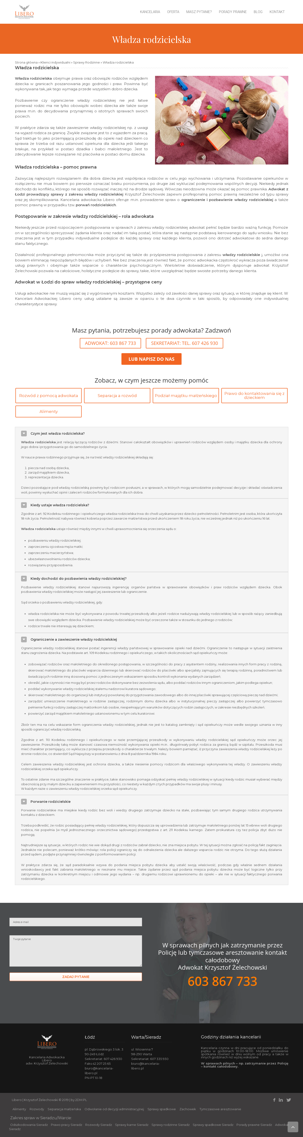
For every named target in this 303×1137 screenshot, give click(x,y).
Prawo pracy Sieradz (66, 1125)
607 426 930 (113, 1059)
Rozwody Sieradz (98, 1125)
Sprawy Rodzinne (86, 62)
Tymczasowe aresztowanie (220, 1109)
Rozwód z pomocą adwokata (48, 395)
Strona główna (26, 62)
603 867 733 (223, 981)
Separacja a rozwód (117, 395)
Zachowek (187, 1109)
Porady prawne (233, 12)
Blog (258, 12)
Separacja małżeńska (64, 1109)
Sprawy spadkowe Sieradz (213, 1125)
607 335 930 (159, 1059)
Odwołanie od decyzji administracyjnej (114, 1109)
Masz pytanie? (199, 12)
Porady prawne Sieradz (254, 1125)
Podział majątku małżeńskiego (186, 395)
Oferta (173, 12)
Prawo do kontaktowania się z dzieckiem (254, 395)
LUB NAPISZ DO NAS (151, 359)
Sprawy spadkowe (161, 1109)
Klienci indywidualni (55, 62)
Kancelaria (150, 12)
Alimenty (49, 411)
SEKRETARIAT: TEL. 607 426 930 (184, 343)
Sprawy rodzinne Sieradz (171, 1125)
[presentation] (45, 1002)
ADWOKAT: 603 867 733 (110, 343)
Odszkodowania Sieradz (29, 1125)
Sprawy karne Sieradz (131, 1125)
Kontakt (277, 12)
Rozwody (37, 1109)
